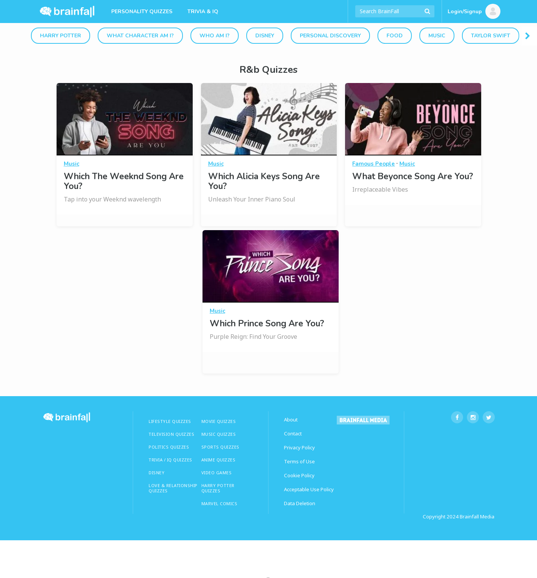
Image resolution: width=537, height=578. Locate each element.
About (291, 419)
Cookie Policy (299, 475)
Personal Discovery (330, 35)
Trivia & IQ (202, 11)
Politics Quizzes (169, 447)
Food (395, 35)
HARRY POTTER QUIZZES (218, 488)
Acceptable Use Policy (309, 489)
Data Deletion (299, 503)
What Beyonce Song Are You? (412, 176)
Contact (293, 433)
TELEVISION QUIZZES (171, 434)
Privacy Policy (299, 447)
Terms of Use (299, 461)
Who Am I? (214, 35)
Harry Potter (60, 35)
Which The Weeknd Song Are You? (124, 181)
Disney (264, 35)
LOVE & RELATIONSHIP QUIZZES (173, 488)
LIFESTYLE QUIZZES (170, 421)
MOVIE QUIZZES (218, 421)
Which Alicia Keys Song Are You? (264, 181)
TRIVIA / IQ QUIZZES (170, 460)
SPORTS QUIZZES (220, 447)
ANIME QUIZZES (218, 460)
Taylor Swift (490, 35)
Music (436, 35)
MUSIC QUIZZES (218, 434)
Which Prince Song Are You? (267, 323)
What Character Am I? (140, 35)
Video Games (216, 472)
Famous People (373, 164)
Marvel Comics (219, 503)
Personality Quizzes (141, 11)
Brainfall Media (477, 516)
